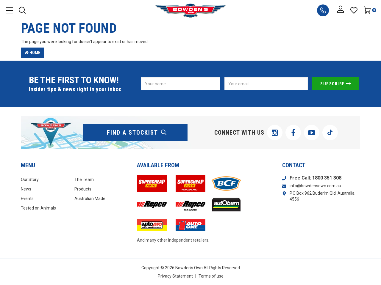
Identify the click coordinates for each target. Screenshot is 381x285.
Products (82, 189)
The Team (84, 179)
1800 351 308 (326, 178)
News (26, 189)
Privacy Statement (175, 276)
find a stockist (137, 132)
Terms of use (211, 276)
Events (27, 198)
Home (32, 52)
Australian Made (89, 198)
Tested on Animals (38, 208)
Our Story (30, 179)
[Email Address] (266, 83)
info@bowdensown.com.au (315, 185)
